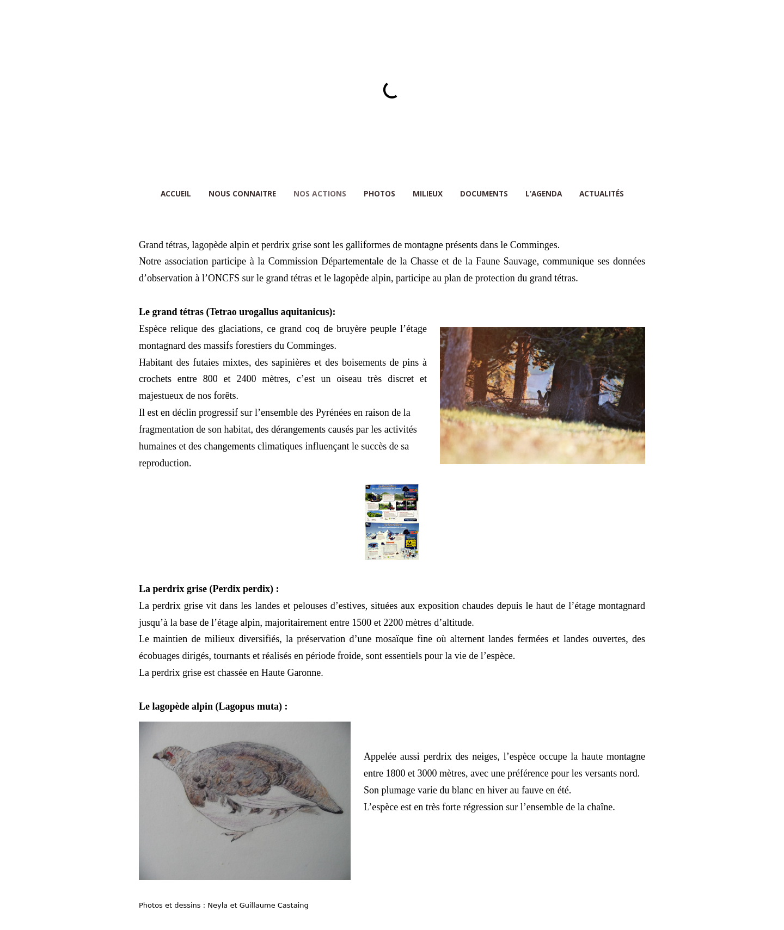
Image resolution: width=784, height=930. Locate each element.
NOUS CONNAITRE (242, 193)
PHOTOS (379, 193)
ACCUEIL (176, 193)
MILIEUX (428, 193)
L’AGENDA (543, 193)
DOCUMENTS (484, 193)
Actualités (601, 193)
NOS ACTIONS (319, 193)
